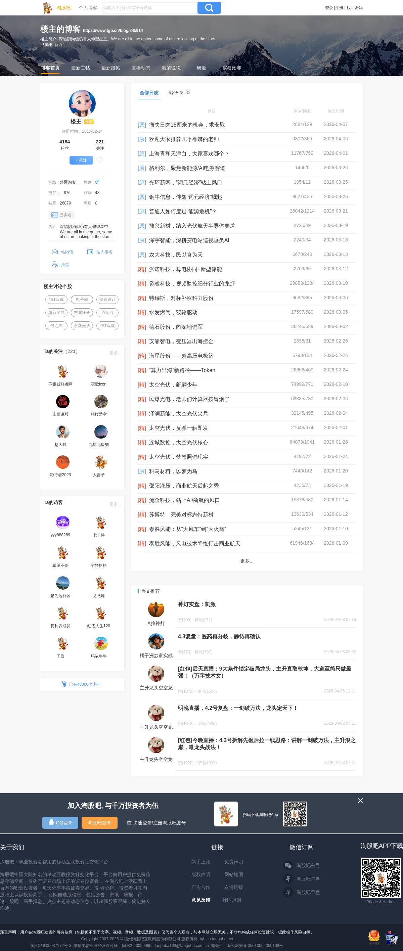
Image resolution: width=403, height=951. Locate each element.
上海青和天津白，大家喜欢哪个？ (189, 153)
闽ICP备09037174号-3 (51, 945)
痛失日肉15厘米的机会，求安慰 (187, 125)
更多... (115, 353)
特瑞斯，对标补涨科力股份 (181, 298)
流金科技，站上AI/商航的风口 (184, 500)
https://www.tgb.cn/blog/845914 (113, 30)
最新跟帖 (110, 68)
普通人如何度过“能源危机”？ (183, 211)
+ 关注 (81, 160)
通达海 (107, 312)
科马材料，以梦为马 (173, 471)
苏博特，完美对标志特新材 (181, 514)
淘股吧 (63, 7)
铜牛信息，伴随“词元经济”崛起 (186, 197)
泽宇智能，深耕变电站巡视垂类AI (189, 240)
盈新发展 (56, 312)
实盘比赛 (231, 68)
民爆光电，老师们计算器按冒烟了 (189, 399)
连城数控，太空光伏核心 (178, 442)
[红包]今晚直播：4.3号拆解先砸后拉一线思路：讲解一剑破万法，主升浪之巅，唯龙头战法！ (267, 743)
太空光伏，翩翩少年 (173, 385)
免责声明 (233, 861)
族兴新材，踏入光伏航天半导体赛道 (192, 226)
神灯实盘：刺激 (197, 604)
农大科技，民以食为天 (176, 255)
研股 (201, 68)
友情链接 (233, 887)
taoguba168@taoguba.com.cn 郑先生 (189, 945)
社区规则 (231, 900)
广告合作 (200, 887)
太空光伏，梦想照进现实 (178, 457)
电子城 (82, 299)
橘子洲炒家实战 (156, 655)
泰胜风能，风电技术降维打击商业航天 (194, 543)
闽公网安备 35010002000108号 (255, 945)
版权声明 (200, 874)
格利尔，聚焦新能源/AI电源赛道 (187, 168)
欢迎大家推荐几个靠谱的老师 (184, 139)
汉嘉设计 (107, 299)
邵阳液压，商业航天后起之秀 (184, 486)
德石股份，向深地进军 (176, 327)
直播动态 (141, 68)
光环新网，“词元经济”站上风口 (186, 182)
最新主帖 (80, 68)
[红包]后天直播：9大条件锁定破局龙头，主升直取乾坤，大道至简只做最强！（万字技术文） (264, 672)
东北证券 (82, 312)
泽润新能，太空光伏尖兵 (178, 413)
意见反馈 (200, 900)
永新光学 (82, 325)
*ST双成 (56, 299)
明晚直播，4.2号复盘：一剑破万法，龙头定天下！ (238, 708)
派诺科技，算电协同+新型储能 (185, 269)
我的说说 (171, 68)
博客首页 (50, 68)
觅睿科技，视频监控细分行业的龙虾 (192, 283)
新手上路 (200, 861)
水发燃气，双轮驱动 (173, 312)
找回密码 (355, 7)
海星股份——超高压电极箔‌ (181, 356)
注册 (339, 7)
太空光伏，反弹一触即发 (178, 428)
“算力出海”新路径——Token (182, 370)
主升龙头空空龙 (156, 687)
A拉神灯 (156, 623)
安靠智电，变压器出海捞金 (181, 341)
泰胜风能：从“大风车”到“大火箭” (187, 529)
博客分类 (178, 92)
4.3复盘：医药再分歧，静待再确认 (219, 636)
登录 (329, 7)
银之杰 (56, 325)
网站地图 (233, 874)
